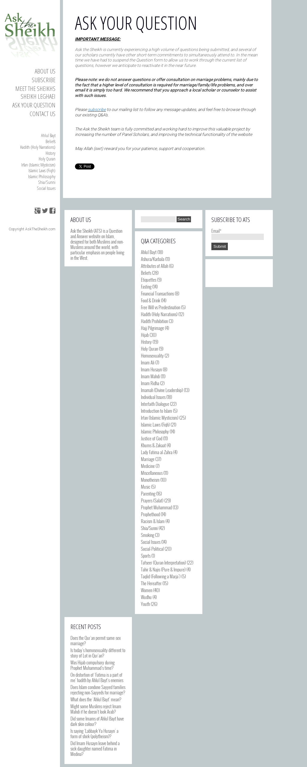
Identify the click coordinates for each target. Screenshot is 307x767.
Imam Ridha (150, 383)
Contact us (42, 113)
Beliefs (50, 141)
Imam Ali (147, 362)
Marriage (147, 459)
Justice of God (151, 438)
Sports (146, 555)
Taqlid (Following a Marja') (160, 576)
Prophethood (150, 514)
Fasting (146, 286)
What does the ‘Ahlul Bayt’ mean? (95, 699)
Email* (237, 233)
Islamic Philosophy (41, 176)
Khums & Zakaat (153, 445)
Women (146, 590)
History (50, 153)
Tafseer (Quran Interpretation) (163, 562)
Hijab (145, 334)
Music (145, 486)
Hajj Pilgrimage (152, 328)
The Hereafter (151, 583)
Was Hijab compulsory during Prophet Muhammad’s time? (92, 665)
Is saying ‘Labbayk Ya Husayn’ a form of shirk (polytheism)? (94, 733)
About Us (45, 71)
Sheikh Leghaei (38, 96)
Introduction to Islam (156, 410)
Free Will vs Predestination (160, 307)
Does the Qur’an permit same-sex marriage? (95, 640)
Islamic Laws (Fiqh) (41, 170)
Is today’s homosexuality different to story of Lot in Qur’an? (97, 653)
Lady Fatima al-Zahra (156, 452)
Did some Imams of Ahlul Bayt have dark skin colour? (97, 721)
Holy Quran (47, 159)
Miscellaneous (151, 472)
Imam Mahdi (150, 376)
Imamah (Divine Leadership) (162, 390)
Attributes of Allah (154, 265)
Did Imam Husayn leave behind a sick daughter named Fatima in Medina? (95, 748)
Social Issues (46, 188)
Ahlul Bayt (48, 135)
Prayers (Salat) (152, 500)
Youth (145, 604)
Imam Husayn (151, 369)
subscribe (97, 109)
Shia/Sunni (46, 182)
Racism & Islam (153, 521)
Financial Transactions (157, 293)
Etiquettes (148, 279)
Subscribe (43, 80)
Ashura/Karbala (152, 259)
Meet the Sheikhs (35, 88)
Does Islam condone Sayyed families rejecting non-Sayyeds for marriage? (97, 690)
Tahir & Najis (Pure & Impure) (163, 569)
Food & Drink (150, 300)
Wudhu (146, 597)
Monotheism (150, 479)
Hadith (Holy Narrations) (37, 147)
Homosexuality (152, 355)
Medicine (148, 466)
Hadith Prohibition (154, 321)
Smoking (147, 535)
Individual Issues (153, 397)
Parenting (148, 493)
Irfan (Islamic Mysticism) (38, 165)
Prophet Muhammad (156, 507)
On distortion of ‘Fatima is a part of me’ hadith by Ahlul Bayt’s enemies (96, 677)
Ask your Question (33, 105)
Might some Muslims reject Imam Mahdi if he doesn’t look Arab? (95, 709)
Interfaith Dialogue (155, 403)
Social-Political (152, 548)
